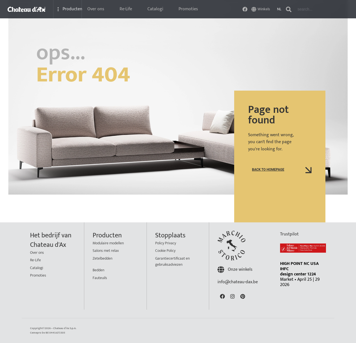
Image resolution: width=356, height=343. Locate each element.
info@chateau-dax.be (237, 282)
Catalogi (155, 9)
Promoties (188, 9)
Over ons (95, 9)
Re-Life (126, 9)
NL (279, 9)
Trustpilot (289, 234)
